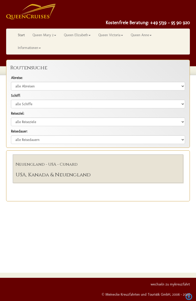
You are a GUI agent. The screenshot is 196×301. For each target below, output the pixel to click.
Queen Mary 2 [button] (44, 35)
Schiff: (15, 96)
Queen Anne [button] (141, 35)
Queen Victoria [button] (110, 35)
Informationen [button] (29, 48)
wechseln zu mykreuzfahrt (170, 284)
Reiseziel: (17, 113)
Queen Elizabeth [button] (77, 35)
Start (21, 35)
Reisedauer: (19, 131)
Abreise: (17, 78)
